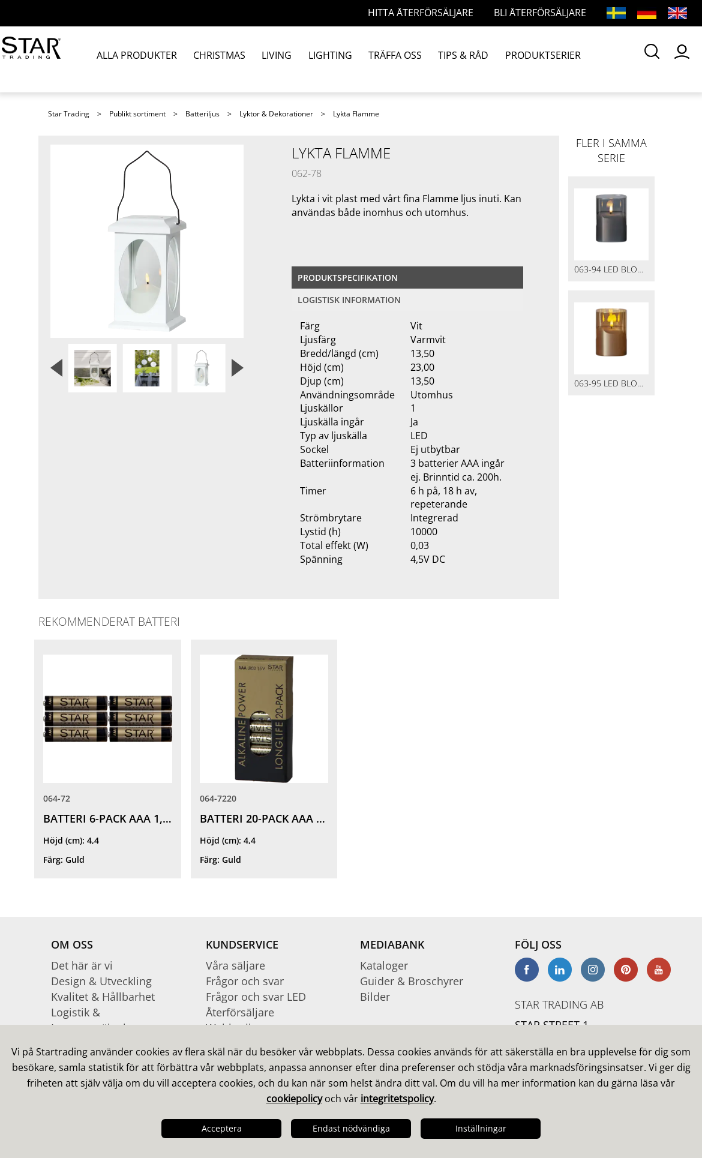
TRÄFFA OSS (346, 59)
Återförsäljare (240, 1012)
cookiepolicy (294, 1098)
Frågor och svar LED (256, 996)
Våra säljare (235, 965)
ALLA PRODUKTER (132, 59)
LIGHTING (292, 59)
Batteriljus (202, 114)
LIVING (249, 59)
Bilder (375, 996)
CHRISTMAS (201, 59)
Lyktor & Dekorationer (276, 114)
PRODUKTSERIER (469, 59)
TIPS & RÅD (403, 59)
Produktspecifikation (348, 277)
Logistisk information (349, 299)
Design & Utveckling (101, 981)
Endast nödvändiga (351, 1128)
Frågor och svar (245, 981)
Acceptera (222, 1128)
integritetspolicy (397, 1098)
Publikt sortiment (137, 114)
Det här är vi (82, 965)
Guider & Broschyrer (411, 981)
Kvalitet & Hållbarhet (103, 996)
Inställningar (480, 1128)
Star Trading (68, 114)
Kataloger (384, 965)
